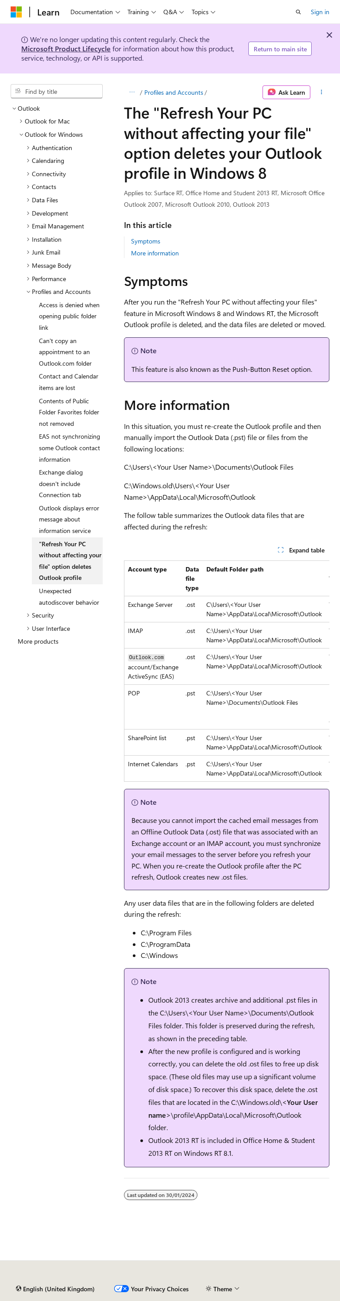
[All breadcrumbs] (131, 92)
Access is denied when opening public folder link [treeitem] (69, 316)
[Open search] (298, 12)
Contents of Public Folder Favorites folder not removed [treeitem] (69, 412)
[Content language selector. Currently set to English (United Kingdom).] (55, 1289)
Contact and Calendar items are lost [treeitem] (68, 382)
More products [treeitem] (38, 641)
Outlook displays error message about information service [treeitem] (69, 519)
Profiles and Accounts (173, 92)
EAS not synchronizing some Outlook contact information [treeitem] (69, 447)
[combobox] (57, 91)
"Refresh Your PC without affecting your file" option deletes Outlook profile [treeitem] (70, 561)
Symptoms (145, 241)
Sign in (320, 12)
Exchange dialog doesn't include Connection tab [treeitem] (61, 483)
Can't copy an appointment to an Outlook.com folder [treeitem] (65, 351)
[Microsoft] (16, 12)
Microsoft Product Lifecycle (66, 48)
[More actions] (321, 92)
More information (155, 253)
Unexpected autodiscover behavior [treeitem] (69, 596)
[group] (226, 671)
